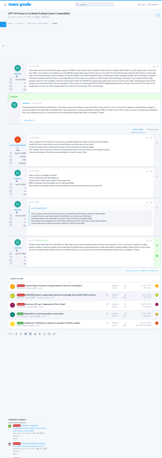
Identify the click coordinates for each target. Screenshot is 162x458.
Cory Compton (45, 386)
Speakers (67, 17)
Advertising (52, 454)
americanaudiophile (100, 398)
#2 (107, 162)
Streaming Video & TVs (48, 354)
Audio (41, 331)
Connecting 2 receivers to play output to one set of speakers (51, 323)
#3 (107, 198)
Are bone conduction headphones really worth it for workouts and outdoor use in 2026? (141, 153)
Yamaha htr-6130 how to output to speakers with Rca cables (50, 398)
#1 (114, 66)
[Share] (110, 66)
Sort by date (94, 153)
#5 (107, 276)
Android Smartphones (132, 206)
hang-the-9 (103, 380)
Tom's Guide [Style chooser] (140, 443)
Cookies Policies (71, 454)
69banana (43, 329)
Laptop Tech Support (132, 191)
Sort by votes (109, 153)
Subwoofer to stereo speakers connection (49, 381)
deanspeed (43, 369)
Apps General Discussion (134, 234)
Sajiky (41, 404)
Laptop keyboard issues (138, 183)
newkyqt (36, 17)
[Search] (74, 4)
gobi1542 (43, 352)
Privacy (88, 454)
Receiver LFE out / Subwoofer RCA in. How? (50, 364)
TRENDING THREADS (128, 144)
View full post (51, 144)
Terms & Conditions (106, 454)
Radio (59, 17)
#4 (107, 230)
